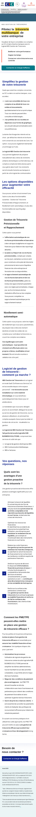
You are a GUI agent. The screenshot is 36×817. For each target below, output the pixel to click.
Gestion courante (22, 9)
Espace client (31, 5)
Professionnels (5, 9)
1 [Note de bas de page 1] (29, 383)
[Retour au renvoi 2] (20, 806)
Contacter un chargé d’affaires (18, 68)
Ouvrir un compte (24, 5)
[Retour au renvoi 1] (30, 795)
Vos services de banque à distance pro (11, 11)
